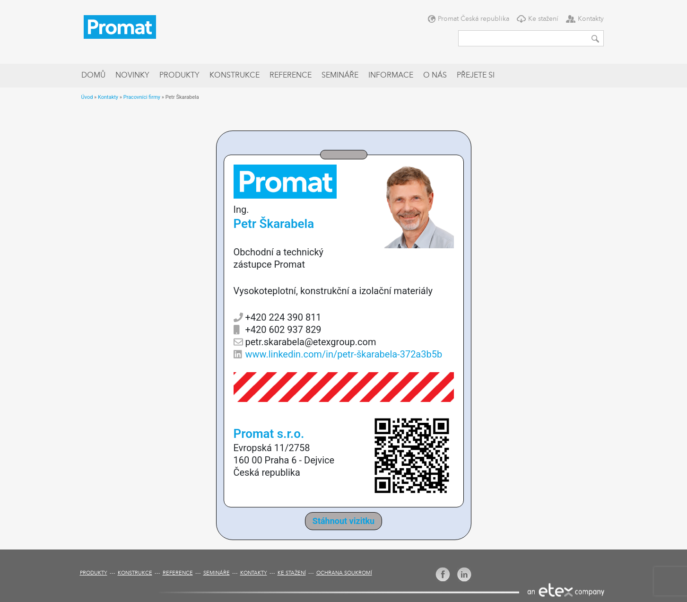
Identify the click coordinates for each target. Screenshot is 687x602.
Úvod (87, 97)
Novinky (132, 75)
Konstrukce (234, 75)
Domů (93, 75)
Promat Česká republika (473, 19)
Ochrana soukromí (344, 573)
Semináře (340, 75)
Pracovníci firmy (141, 97)
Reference (291, 75)
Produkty (179, 75)
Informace (390, 75)
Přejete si (476, 75)
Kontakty (591, 19)
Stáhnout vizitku (343, 521)
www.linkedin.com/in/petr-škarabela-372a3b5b (344, 354)
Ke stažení (543, 19)
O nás (435, 75)
